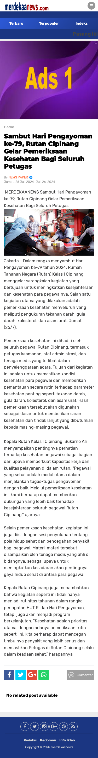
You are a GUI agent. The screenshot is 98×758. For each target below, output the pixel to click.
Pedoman (48, 740)
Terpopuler (49, 23)
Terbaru (16, 23)
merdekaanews (62, 747)
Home (9, 127)
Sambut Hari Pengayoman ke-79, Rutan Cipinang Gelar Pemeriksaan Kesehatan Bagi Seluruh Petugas (48, 151)
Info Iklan (67, 740)
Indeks (82, 23)
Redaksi (30, 740)
